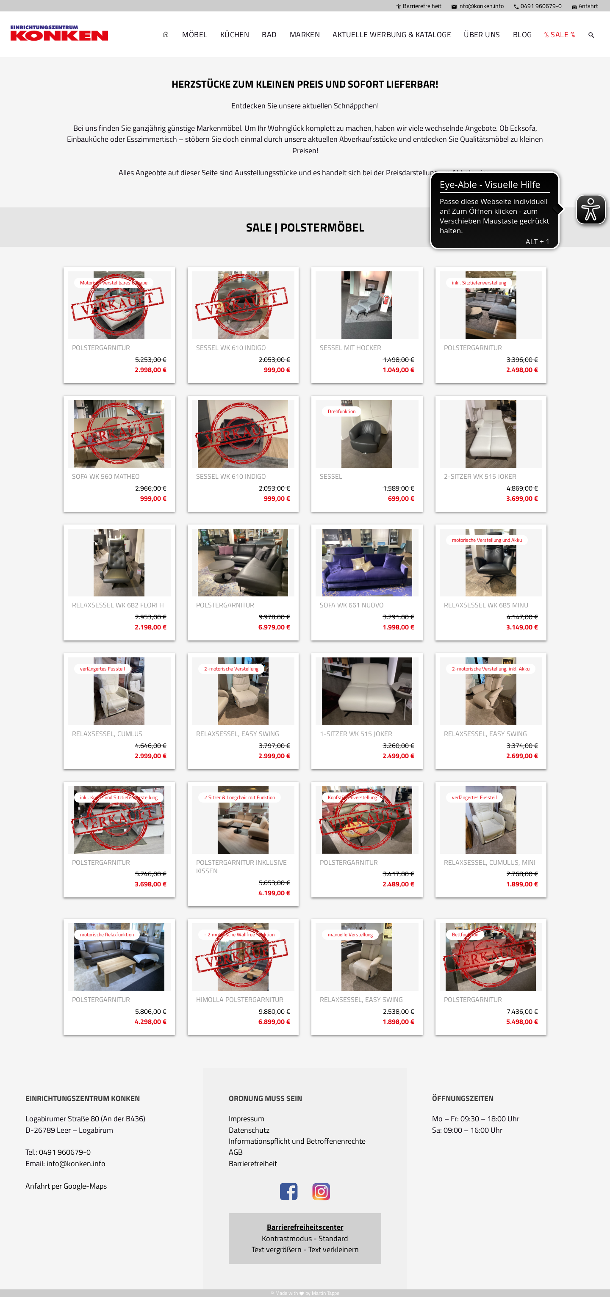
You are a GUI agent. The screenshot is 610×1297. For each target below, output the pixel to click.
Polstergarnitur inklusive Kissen (241, 867)
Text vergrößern (277, 1249)
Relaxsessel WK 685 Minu (486, 605)
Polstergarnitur (101, 347)
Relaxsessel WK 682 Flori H (118, 605)
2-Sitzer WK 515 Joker (480, 476)
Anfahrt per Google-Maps (66, 1186)
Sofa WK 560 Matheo (106, 476)
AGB (236, 1152)
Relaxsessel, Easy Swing (237, 733)
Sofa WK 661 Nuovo (352, 605)
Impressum (246, 1118)
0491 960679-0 (537, 5)
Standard (333, 1238)
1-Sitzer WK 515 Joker (356, 733)
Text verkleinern (333, 1249)
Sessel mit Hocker (350, 347)
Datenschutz (249, 1130)
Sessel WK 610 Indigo (231, 347)
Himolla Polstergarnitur (239, 999)
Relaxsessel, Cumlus (107, 733)
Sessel (331, 476)
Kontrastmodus (287, 1238)
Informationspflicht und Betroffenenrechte (297, 1141)
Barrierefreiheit (418, 5)
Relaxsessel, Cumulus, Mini (489, 862)
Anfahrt (584, 5)
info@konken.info (477, 5)
